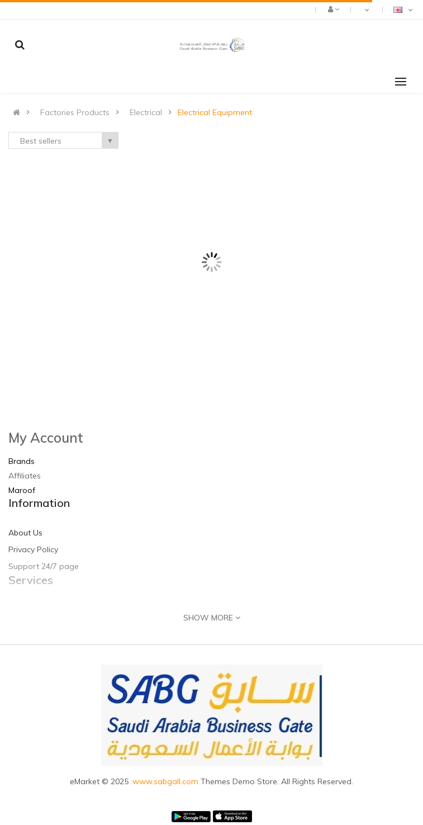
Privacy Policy (33, 549)
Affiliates (24, 476)
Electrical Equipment (215, 112)
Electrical (146, 112)
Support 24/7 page (43, 566)
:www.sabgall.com (166, 781)
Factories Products (75, 112)
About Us (25, 533)
